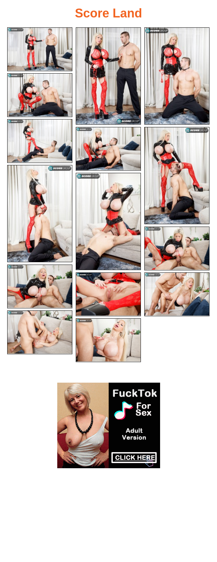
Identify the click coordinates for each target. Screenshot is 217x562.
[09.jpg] (108, 221)
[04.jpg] (39, 95)
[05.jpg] (39, 141)
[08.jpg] (39, 213)
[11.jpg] (39, 286)
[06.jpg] (108, 149)
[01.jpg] (39, 49)
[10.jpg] (176, 248)
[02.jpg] (108, 76)
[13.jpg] (176, 294)
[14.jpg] (39, 332)
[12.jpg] (108, 294)
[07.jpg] (176, 175)
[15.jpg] (108, 340)
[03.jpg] (176, 76)
